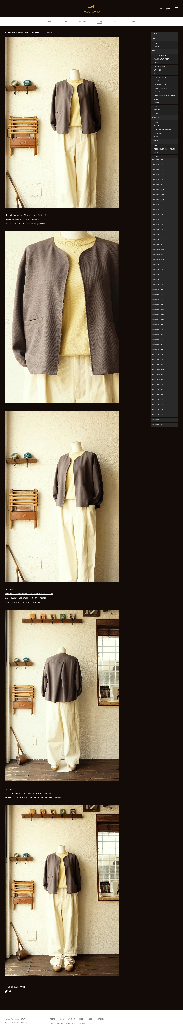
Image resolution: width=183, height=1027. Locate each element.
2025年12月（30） (158, 190)
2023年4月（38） (158, 349)
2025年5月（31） (158, 225)
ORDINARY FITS (160, 84)
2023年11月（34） (158, 314)
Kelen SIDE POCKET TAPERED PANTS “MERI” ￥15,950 (28, 793)
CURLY (156, 63)
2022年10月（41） (158, 379)
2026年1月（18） (158, 185)
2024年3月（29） (158, 294)
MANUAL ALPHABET (161, 59)
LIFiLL (156, 106)
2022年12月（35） (158, 369)
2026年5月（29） (158, 165)
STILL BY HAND (160, 55)
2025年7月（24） (158, 215)
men (65, 21)
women (82, 21)
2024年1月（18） (158, 304)
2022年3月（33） (158, 414)
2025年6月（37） (158, 220)
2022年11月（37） (158, 374)
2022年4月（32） (158, 409)
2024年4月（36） (158, 289)
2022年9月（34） (158, 384)
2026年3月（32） (158, 175)
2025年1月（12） (158, 245)
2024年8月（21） (158, 270)
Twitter (52, 1023)
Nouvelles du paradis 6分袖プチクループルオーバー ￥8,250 (29, 594)
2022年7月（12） (158, 394)
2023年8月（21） (158, 329)
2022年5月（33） (158, 404)
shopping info (164, 8)
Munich (156, 126)
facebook (10, 991)
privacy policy (81, 1023)
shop (116, 21)
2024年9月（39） (158, 265)
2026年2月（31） (158, 180)
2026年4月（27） (158, 170)
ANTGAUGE (158, 133)
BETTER (157, 92)
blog (100, 21)
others (156, 113)
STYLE (154, 38)
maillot (156, 81)
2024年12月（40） (158, 250)
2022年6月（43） (158, 399)
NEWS (154, 33)
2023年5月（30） (158, 344)
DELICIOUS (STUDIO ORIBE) (164, 95)
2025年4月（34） (158, 230)
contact (133, 21)
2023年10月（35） (158, 319)
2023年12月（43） (158, 309)
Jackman (157, 102)
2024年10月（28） (158, 260)
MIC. (155, 73)
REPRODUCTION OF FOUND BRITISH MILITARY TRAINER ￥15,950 (33, 798)
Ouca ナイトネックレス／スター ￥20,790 (22, 602)
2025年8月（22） (158, 210)
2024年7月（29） (158, 275)
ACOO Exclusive (160, 110)
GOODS (155, 140)
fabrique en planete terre (162, 129)
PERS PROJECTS (160, 88)
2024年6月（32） (158, 280)
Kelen (156, 122)
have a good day (160, 77)
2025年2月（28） (158, 240)
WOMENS (155, 117)
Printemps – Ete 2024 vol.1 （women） (28, 32)
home (48, 21)
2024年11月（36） (158, 255)
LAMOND (157, 70)
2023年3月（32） (158, 354)
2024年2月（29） (158, 299)
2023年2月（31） (158, 359)
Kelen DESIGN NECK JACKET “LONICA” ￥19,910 (25, 598)
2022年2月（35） (158, 419)
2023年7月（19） (158, 334)
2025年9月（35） (158, 205)
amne (156, 99)
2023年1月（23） (158, 364)
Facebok (60, 1023)
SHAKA (156, 153)
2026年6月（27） (158, 160)
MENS (154, 50)
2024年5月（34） (158, 285)
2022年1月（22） (158, 424)
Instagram (69, 1023)
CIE (155, 145)
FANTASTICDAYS (160, 66)
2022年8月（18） (158, 389)
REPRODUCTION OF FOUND (165, 149)
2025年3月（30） (158, 235)
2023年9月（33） (158, 324)
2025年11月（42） (158, 195)
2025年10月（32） (158, 200)
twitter (6, 991)
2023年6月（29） (158, 339)
